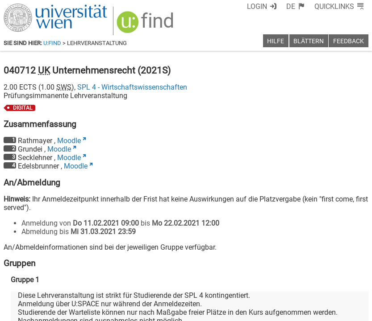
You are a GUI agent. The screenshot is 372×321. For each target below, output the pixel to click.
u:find (52, 43)
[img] (146, 25)
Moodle (69, 140)
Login (257, 6)
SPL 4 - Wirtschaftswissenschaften (132, 87)
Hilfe (275, 41)
